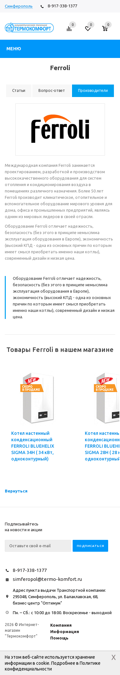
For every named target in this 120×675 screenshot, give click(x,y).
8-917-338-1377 (62, 6)
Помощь (59, 638)
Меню (13, 48)
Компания (61, 625)
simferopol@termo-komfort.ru (47, 579)
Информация (64, 631)
